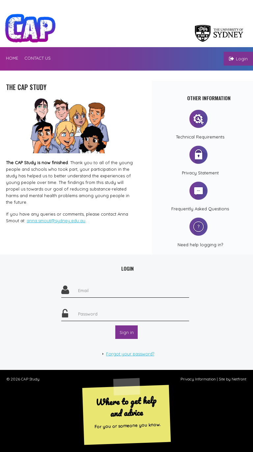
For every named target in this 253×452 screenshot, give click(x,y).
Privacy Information (198, 379)
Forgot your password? (130, 353)
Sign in (127, 332)
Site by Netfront (232, 379)
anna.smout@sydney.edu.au (56, 220)
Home (12, 58)
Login (238, 58)
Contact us (37, 58)
